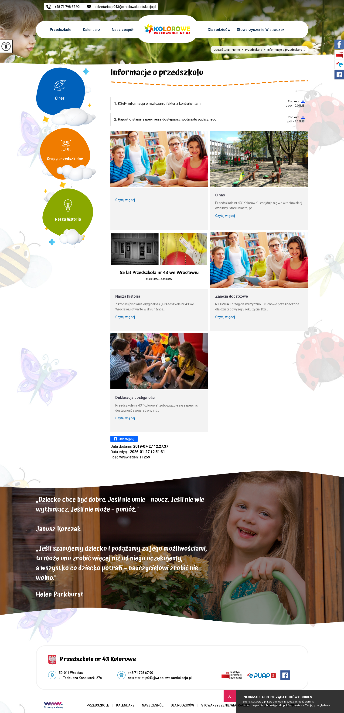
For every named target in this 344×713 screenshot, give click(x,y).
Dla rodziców (219, 29)
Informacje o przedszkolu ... (283, 49)
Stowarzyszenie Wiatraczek (260, 29)
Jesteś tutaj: (223, 49)
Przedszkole (60, 29)
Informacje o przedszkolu (156, 73)
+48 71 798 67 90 (63, 6)
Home (236, 49)
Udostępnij (124, 439)
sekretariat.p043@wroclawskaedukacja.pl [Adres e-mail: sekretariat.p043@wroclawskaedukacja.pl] (160, 678)
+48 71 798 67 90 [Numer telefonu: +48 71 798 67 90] (140, 673)
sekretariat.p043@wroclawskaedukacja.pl (121, 6)
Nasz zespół (122, 29)
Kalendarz (91, 29)
